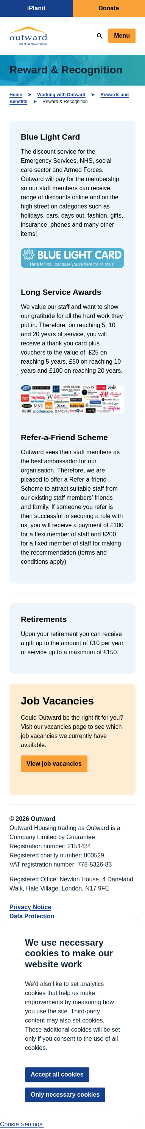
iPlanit (36, 8)
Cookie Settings (22, 1124)
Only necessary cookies (65, 1094)
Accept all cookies (57, 1074)
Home (15, 94)
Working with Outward (61, 94)
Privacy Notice (30, 907)
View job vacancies (54, 763)
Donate (108, 8)
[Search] (100, 36)
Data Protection (31, 916)
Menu (122, 35)
